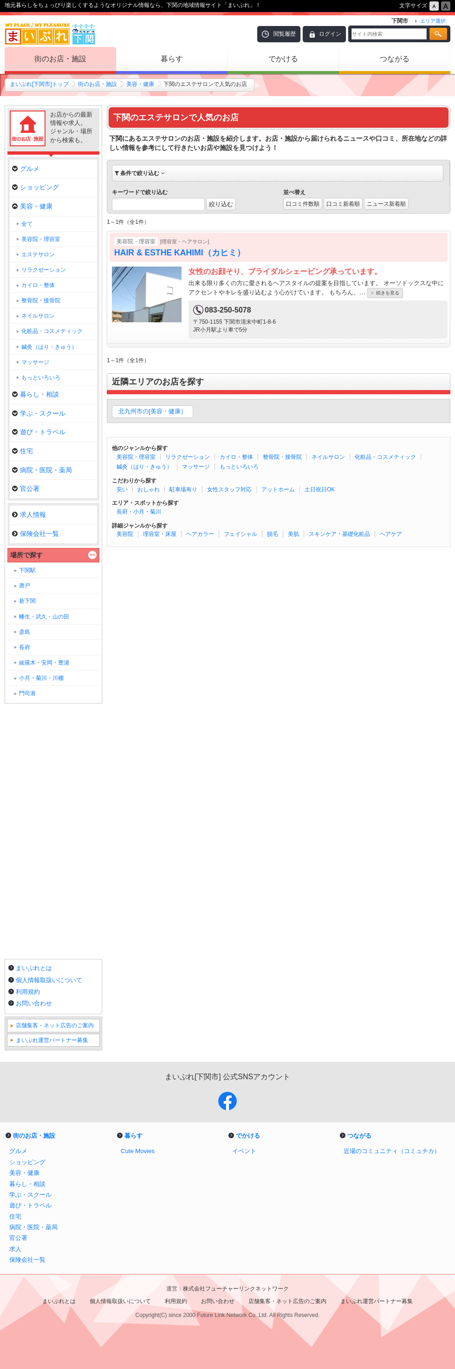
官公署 (25, 488)
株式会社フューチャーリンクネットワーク (236, 1288)
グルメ (25, 168)
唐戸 (24, 585)
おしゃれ (148, 489)
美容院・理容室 (136, 457)
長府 (24, 647)
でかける (283, 59)
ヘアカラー (200, 534)
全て (26, 224)
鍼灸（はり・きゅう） (144, 466)
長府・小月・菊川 (139, 511)
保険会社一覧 (35, 533)
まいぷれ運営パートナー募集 (52, 1040)
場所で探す (26, 555)
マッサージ (196, 466)
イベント (244, 1150)
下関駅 (27, 570)
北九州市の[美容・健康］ (152, 411)
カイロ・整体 (236, 457)
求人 (15, 1248)
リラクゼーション (187, 457)
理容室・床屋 (159, 534)
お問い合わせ (34, 1003)
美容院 (125, 534)
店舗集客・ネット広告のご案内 (55, 1025)
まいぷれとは (34, 968)
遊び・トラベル (38, 432)
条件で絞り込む (140, 173)
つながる (395, 59)
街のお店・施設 (60, 59)
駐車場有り (183, 489)
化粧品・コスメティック (385, 457)
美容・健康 (140, 84)
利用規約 (28, 991)
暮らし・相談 (35, 394)
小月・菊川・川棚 (41, 678)
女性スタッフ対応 (229, 489)
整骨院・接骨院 (282, 457)
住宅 (22, 451)
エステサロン (38, 254)
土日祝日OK (320, 489)
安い (122, 489)
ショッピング (35, 187)
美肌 (293, 534)
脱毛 (272, 534)
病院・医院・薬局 (42, 470)
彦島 (24, 632)
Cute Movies (138, 1150)
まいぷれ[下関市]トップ (39, 84)
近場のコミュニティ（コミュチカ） (392, 1150)
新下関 (27, 601)
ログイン (330, 34)
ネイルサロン (328, 457)
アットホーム (278, 489)
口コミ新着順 (343, 204)
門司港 (27, 693)
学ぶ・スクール (38, 413)
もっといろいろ (239, 466)
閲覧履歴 (284, 34)
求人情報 (29, 514)
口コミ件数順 (302, 204)
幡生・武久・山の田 (44, 616)
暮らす (172, 59)
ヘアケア (391, 534)
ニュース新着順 (386, 204)
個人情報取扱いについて (49, 980)
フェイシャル (240, 534)
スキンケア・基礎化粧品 (339, 534)
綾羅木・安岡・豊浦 (44, 662)
